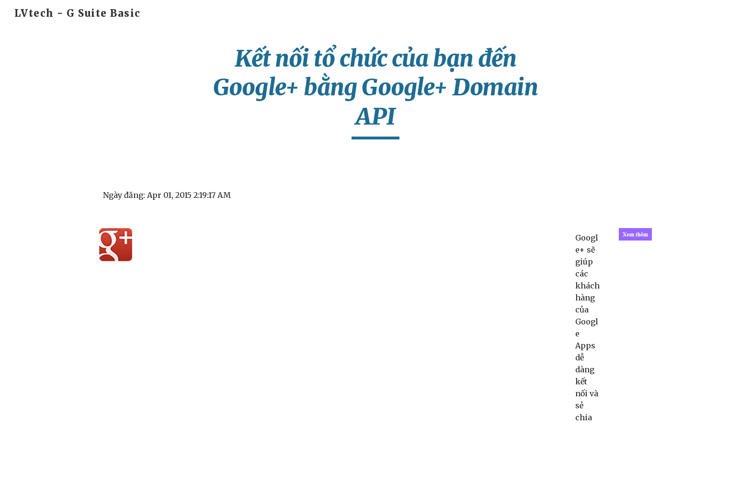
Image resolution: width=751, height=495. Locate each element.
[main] (375, 91)
